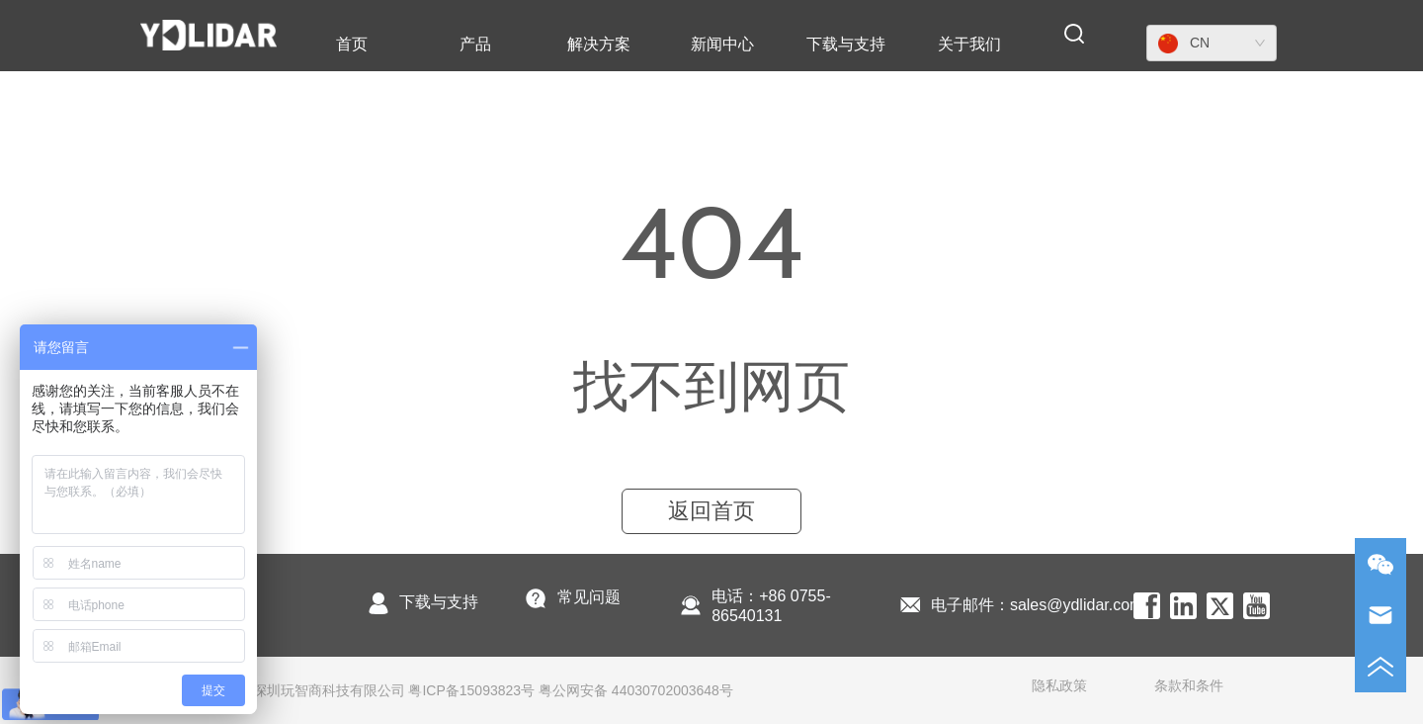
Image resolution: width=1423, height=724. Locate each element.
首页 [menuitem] (352, 44)
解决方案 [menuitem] (598, 44)
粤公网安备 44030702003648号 (636, 690)
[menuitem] (476, 44)
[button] (475, 45)
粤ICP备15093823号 (471, 690)
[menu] (661, 44)
